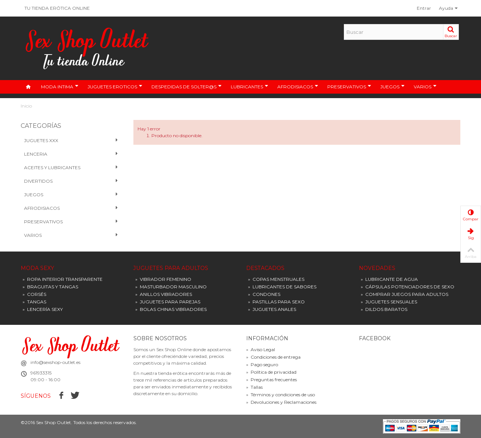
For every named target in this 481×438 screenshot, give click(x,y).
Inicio (26, 106)
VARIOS (425, 86)
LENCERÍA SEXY (43, 309)
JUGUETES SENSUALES (389, 302)
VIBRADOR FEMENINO (163, 279)
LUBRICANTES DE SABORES (282, 286)
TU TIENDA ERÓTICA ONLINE (57, 8)
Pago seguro (262, 364)
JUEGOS (392, 86)
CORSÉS (34, 294)
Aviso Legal (260, 349)
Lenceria (71, 154)
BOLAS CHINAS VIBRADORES (171, 309)
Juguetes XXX (71, 141)
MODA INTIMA (60, 86)
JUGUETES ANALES (272, 309)
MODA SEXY (37, 268)
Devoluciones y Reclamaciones (281, 402)
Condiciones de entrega (273, 357)
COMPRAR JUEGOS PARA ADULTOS (404, 294)
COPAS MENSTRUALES (276, 279)
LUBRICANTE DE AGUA (389, 279)
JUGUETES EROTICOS (115, 86)
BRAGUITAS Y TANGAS (50, 286)
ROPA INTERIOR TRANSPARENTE (63, 279)
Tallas (254, 387)
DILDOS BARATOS (384, 309)
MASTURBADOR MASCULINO (171, 286)
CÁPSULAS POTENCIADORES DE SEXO (407, 286)
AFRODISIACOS (297, 86)
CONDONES (264, 294)
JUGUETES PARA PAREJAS (167, 302)
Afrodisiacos (71, 208)
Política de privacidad (271, 372)
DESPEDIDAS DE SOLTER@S (186, 86)
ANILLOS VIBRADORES (163, 294)
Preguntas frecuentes (271, 379)
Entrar (424, 8)
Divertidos (71, 181)
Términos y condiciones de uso (280, 394)
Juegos (71, 195)
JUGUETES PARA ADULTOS (170, 268)
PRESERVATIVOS (349, 86)
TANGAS (34, 302)
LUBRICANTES (249, 86)
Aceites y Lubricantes (71, 168)
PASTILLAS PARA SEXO (276, 302)
